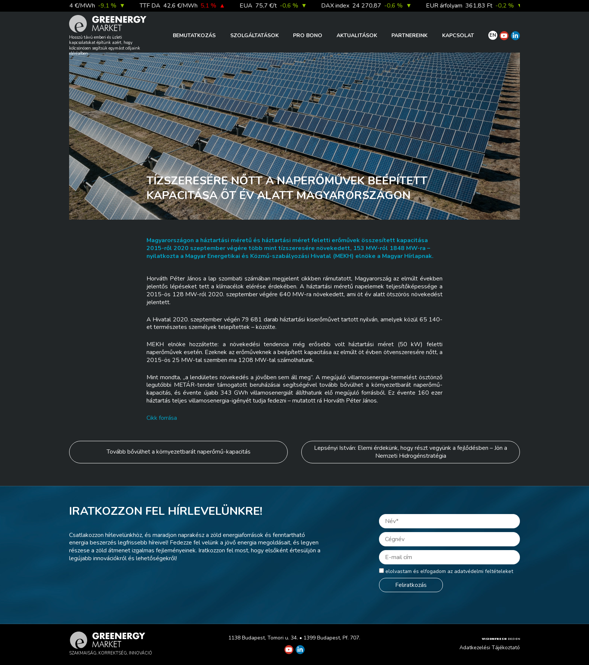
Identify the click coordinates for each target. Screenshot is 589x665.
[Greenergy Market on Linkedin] (515, 35)
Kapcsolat (458, 35)
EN (492, 35)
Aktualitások (357, 35)
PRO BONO (307, 35)
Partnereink (409, 35)
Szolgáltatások (254, 35)
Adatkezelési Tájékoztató (489, 647)
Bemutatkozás (194, 35)
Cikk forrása (161, 418)
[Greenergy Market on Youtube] (504, 35)
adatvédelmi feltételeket (483, 571)
